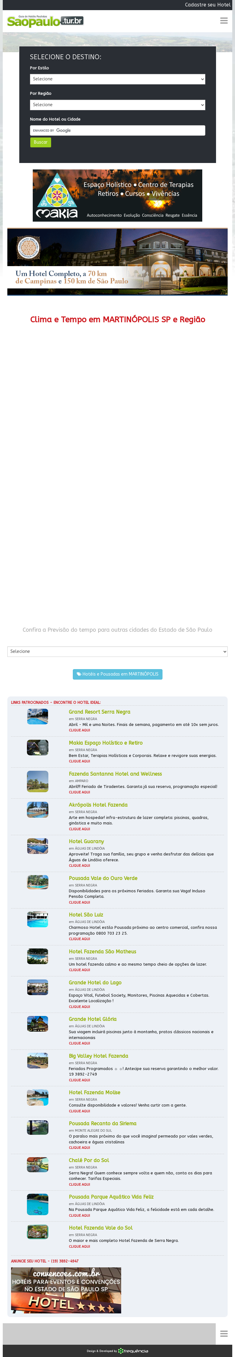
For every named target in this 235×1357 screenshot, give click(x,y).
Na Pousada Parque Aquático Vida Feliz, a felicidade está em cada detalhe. (141, 1209)
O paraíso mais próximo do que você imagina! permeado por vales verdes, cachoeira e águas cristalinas (141, 1139)
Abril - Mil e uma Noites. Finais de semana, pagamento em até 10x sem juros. (144, 724)
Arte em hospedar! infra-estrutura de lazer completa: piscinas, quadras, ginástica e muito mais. (139, 820)
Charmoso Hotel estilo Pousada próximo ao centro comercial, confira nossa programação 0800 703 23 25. (143, 930)
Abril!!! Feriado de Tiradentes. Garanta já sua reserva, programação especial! (143, 786)
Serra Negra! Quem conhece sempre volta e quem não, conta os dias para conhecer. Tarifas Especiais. (140, 1176)
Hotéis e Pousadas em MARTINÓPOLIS (118, 674)
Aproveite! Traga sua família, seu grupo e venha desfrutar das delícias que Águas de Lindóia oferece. (141, 857)
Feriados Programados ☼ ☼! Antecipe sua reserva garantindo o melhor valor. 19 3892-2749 (143, 1071)
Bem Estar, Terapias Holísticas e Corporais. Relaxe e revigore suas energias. (143, 755)
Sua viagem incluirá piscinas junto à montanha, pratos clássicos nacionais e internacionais (141, 1034)
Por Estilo (39, 68)
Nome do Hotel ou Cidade (55, 119)
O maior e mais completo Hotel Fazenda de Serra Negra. (124, 1240)
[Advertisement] (117, 482)
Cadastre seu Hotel (208, 5)
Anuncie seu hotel (28, 1261)
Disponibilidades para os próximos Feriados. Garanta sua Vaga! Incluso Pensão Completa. (137, 894)
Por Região (40, 93)
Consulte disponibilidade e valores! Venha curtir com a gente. (128, 1105)
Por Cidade (17, 640)
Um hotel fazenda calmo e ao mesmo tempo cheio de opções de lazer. (138, 964)
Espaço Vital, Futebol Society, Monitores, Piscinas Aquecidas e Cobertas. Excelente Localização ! (139, 998)
